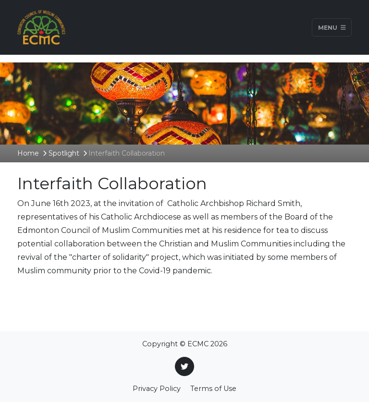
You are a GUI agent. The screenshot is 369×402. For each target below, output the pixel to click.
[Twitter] (184, 366)
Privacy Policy (157, 388)
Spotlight (64, 153)
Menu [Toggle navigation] (332, 27)
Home (28, 153)
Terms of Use (213, 388)
